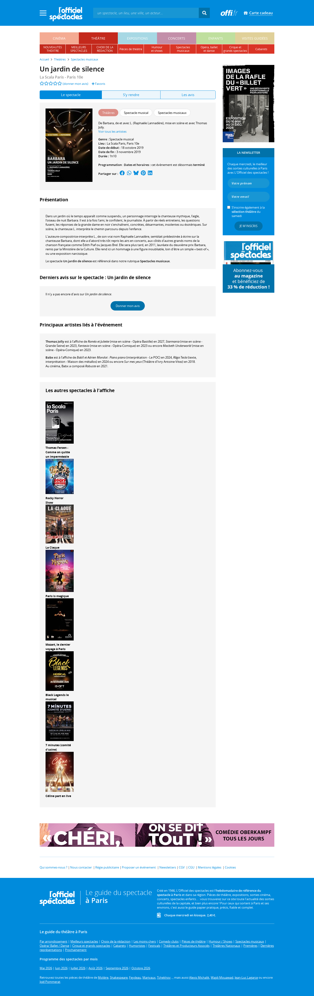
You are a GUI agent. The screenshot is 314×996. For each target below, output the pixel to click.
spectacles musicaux (183, 49)
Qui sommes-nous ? (53, 867)
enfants (215, 38)
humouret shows (157, 49)
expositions (137, 38)
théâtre (98, 38)
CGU (191, 867)
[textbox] (146, 13)
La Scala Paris (116, 143)
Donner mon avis (128, 306)
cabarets (261, 49)
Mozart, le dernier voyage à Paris (58, 647)
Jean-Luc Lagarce (246, 977)
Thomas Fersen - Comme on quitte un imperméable (58, 452)
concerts (176, 38)
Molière (103, 977)
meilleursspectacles (78, 49)
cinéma (59, 38)
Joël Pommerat (50, 982)
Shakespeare (119, 977)
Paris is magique (57, 596)
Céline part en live (58, 796)
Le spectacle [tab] (70, 94)
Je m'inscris (248, 226)
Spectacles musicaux (155, 261)
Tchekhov (164, 977)
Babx (49, 357)
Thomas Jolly (55, 341)
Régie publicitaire (107, 867)
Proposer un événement (139, 867)
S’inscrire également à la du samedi (248, 211)
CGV (182, 867)
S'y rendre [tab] (131, 94)
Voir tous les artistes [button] (112, 131)
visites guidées (255, 38)
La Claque (52, 548)
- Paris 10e (61, 77)
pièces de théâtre (130, 49)
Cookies (230, 867)
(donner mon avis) (75, 84)
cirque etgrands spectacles (235, 49)
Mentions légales (209, 867)
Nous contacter (81, 867)
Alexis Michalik (199, 977)
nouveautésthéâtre (52, 49)
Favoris (98, 84)
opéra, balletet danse (209, 49)
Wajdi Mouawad (222, 977)
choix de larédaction (104, 49)
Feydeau (135, 977)
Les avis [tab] (188, 94)
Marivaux (149, 977)
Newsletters (167, 867)
